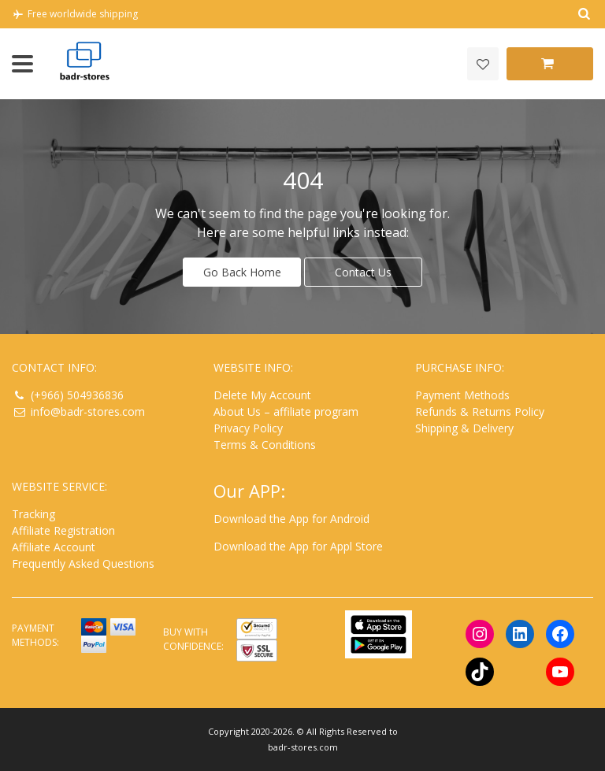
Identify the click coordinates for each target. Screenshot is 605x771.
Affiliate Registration (63, 530)
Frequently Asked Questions (83, 563)
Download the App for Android (291, 518)
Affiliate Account (53, 546)
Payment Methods (462, 394)
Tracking (33, 513)
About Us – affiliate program (285, 411)
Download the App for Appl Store (298, 546)
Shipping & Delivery (464, 428)
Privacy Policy (248, 428)
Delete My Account (262, 394)
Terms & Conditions (264, 444)
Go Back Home (242, 272)
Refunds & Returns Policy (479, 411)
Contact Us (363, 272)
